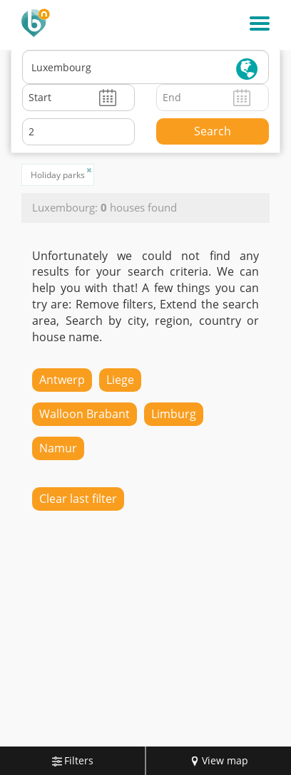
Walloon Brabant (84, 414)
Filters (72, 760)
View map (219, 760)
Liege (120, 380)
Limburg (173, 414)
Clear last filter (78, 498)
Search (212, 131)
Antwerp (62, 380)
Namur (58, 448)
